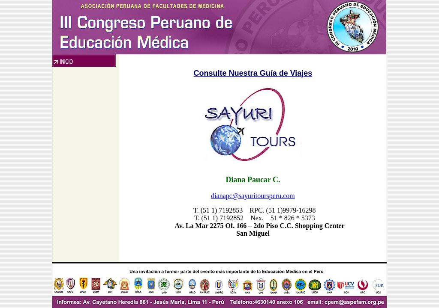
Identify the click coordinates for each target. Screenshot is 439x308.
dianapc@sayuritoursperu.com (253, 195)
